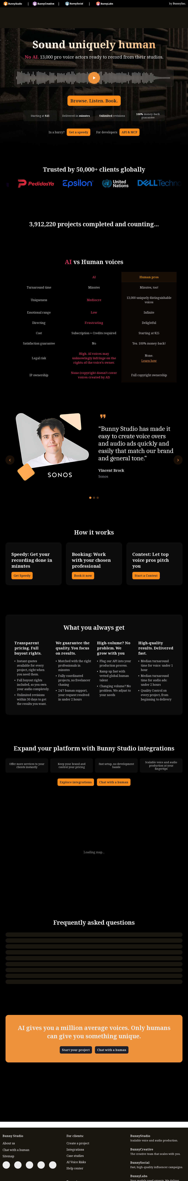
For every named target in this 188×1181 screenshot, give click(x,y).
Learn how (149, 361)
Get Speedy (22, 576)
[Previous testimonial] (10, 460)
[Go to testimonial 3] (98, 498)
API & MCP (129, 132)
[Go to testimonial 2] (94, 498)
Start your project (76, 1050)
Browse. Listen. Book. (94, 101)
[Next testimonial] (178, 460)
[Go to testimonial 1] (90, 498)
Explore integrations (76, 782)
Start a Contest (146, 576)
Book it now (83, 576)
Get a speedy (78, 132)
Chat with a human (113, 782)
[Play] (94, 78)
